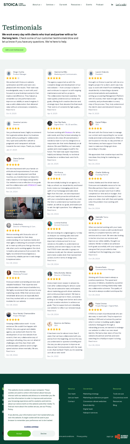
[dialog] (31, 412)
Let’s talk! (121, 4)
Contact (74, 401)
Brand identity (91, 405)
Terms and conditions (66, 436)
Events (89, 4)
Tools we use (119, 394)
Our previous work (121, 397)
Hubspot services (92, 412)
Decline (43, 433)
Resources (75, 4)
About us (36, 4)
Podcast (99, 4)
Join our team (76, 397)
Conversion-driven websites (96, 401)
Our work (63, 4)
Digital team (90, 408)
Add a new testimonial (14, 50)
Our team (74, 394)
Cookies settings (31, 426)
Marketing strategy (93, 394)
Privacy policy (82, 436)
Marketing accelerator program (98, 397)
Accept (19, 433)
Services (49, 4)
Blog (116, 405)
